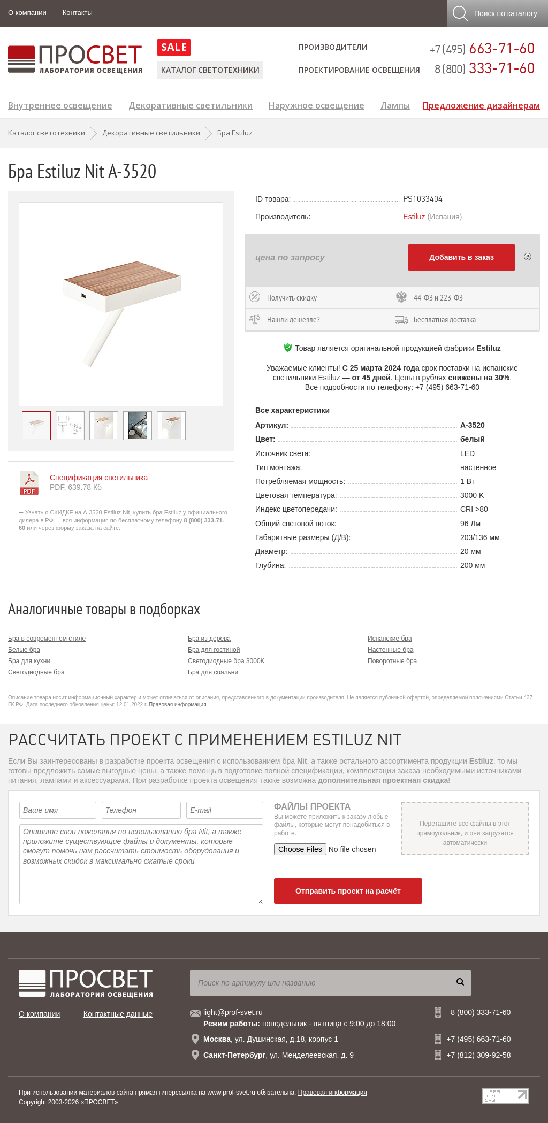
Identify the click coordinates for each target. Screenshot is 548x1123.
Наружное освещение (316, 104)
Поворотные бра (392, 661)
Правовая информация (178, 704)
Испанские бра (390, 638)
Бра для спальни (213, 672)
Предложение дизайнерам (481, 104)
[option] (121, 304)
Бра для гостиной (214, 649)
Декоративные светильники (190, 104)
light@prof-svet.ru (233, 1012)
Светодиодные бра (36, 672)
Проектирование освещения (359, 70)
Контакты (78, 13)
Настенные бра (390, 649)
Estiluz (414, 216)
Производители (333, 47)
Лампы (395, 104)
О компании (27, 13)
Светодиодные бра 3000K (226, 661)
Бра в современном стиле (47, 638)
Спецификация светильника (99, 477)
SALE (174, 47)
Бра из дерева (209, 638)
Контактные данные (118, 1014)
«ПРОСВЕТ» (99, 1102)
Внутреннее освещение (60, 104)
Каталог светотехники (210, 70)
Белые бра (24, 649)
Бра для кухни (29, 661)
